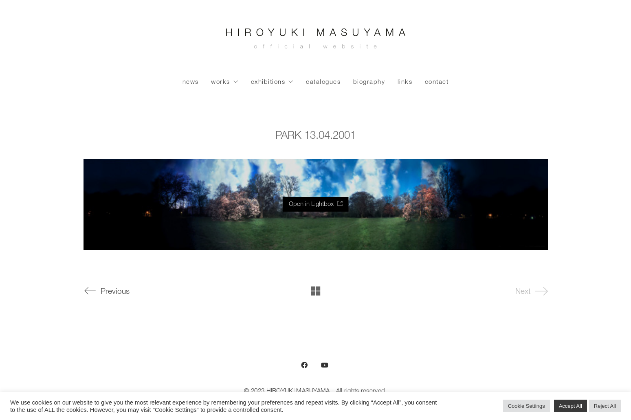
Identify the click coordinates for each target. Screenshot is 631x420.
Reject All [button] (605, 406)
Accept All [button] (570, 406)
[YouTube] (325, 365)
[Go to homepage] (315, 40)
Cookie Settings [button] (526, 406)
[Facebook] (304, 365)
